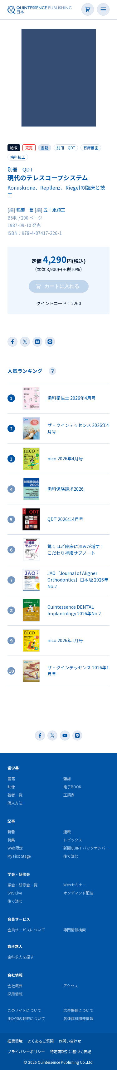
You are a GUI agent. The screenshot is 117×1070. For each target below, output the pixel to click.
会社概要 (14, 985)
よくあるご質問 (40, 1040)
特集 (11, 839)
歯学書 (13, 767)
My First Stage (19, 856)
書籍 (44, 147)
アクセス (70, 985)
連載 (67, 831)
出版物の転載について (26, 1018)
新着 (11, 831)
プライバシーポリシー (26, 1051)
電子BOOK (72, 786)
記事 (11, 821)
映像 (11, 786)
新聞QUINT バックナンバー (86, 847)
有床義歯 (90, 147)
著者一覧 (14, 794)
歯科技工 (17, 157)
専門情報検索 (74, 929)
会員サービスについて (26, 929)
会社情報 (14, 975)
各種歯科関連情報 (78, 1018)
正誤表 (69, 794)
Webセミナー (74, 884)
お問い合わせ (70, 1040)
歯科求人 (14, 946)
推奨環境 (14, 1040)
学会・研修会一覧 (22, 884)
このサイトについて (24, 1010)
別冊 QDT (65, 147)
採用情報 (14, 993)
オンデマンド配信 (78, 892)
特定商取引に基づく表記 (70, 1051)
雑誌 (67, 778)
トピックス (72, 839)
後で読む (70, 856)
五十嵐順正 (54, 210)
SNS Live (14, 892)
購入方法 (14, 802)
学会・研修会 (18, 874)
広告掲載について (78, 1010)
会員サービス (18, 919)
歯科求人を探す (20, 956)
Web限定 (15, 847)
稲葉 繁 (25, 210)
